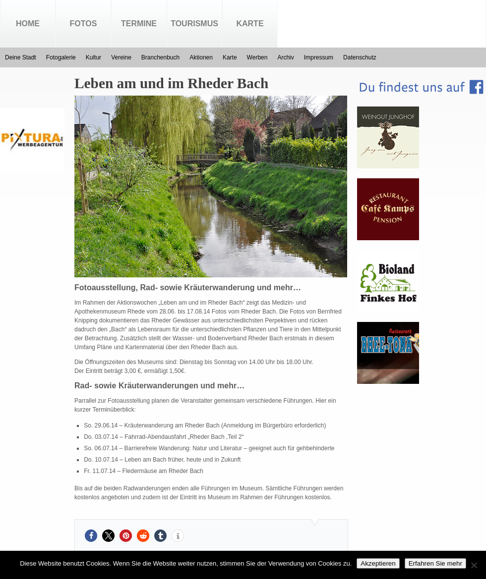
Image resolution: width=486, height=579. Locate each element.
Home (28, 23)
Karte (249, 23)
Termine (139, 23)
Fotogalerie (61, 57)
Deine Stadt (20, 57)
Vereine (121, 57)
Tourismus (194, 23)
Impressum (318, 57)
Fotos (83, 23)
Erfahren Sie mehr (435, 563)
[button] (91, 535)
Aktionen (201, 57)
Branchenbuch (160, 57)
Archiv (285, 57)
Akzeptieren (378, 563)
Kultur (93, 57)
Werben (257, 57)
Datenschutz (359, 57)
